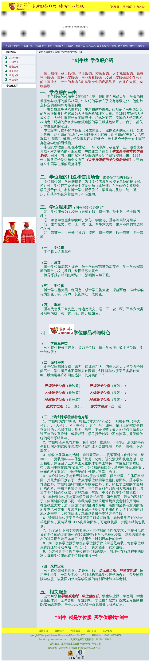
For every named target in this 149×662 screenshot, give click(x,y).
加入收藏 (107, 630)
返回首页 (43, 630)
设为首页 (91, 630)
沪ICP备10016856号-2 (89, 648)
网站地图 (75, 630)
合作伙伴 (59, 630)
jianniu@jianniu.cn (57, 639)
